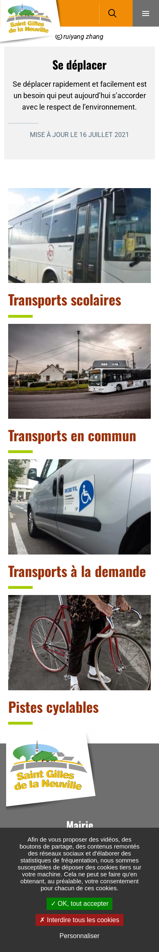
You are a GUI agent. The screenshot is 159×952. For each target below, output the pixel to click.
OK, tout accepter (80, 903)
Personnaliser (80, 935)
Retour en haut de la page (140, 743)
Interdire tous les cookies (79, 919)
